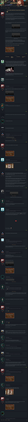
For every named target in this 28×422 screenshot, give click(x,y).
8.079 (3, 302)
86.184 (3, 89)
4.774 (3, 340)
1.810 (3, 82)
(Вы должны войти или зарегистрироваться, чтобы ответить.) (10, 418)
